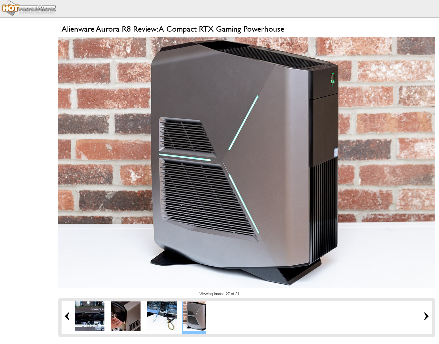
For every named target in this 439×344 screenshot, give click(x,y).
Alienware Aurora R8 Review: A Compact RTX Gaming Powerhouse (173, 29)
